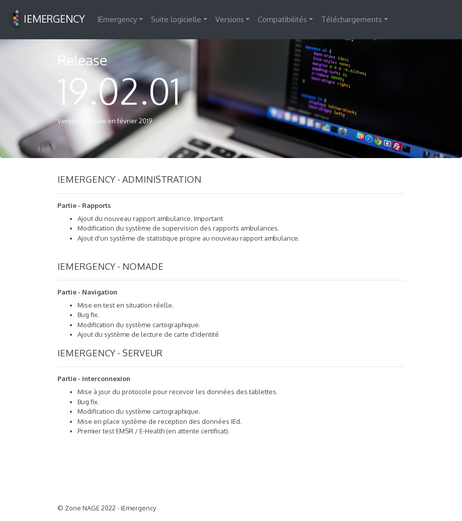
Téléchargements (351, 19)
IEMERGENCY (46, 20)
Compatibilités (282, 19)
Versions (229, 19)
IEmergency (117, 19)
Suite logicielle (176, 19)
